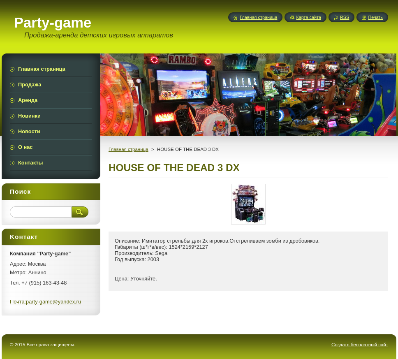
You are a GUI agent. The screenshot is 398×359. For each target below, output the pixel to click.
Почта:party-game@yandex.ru (45, 302)
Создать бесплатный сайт (359, 344)
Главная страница (128, 149)
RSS (344, 17)
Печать (375, 17)
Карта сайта (308, 17)
